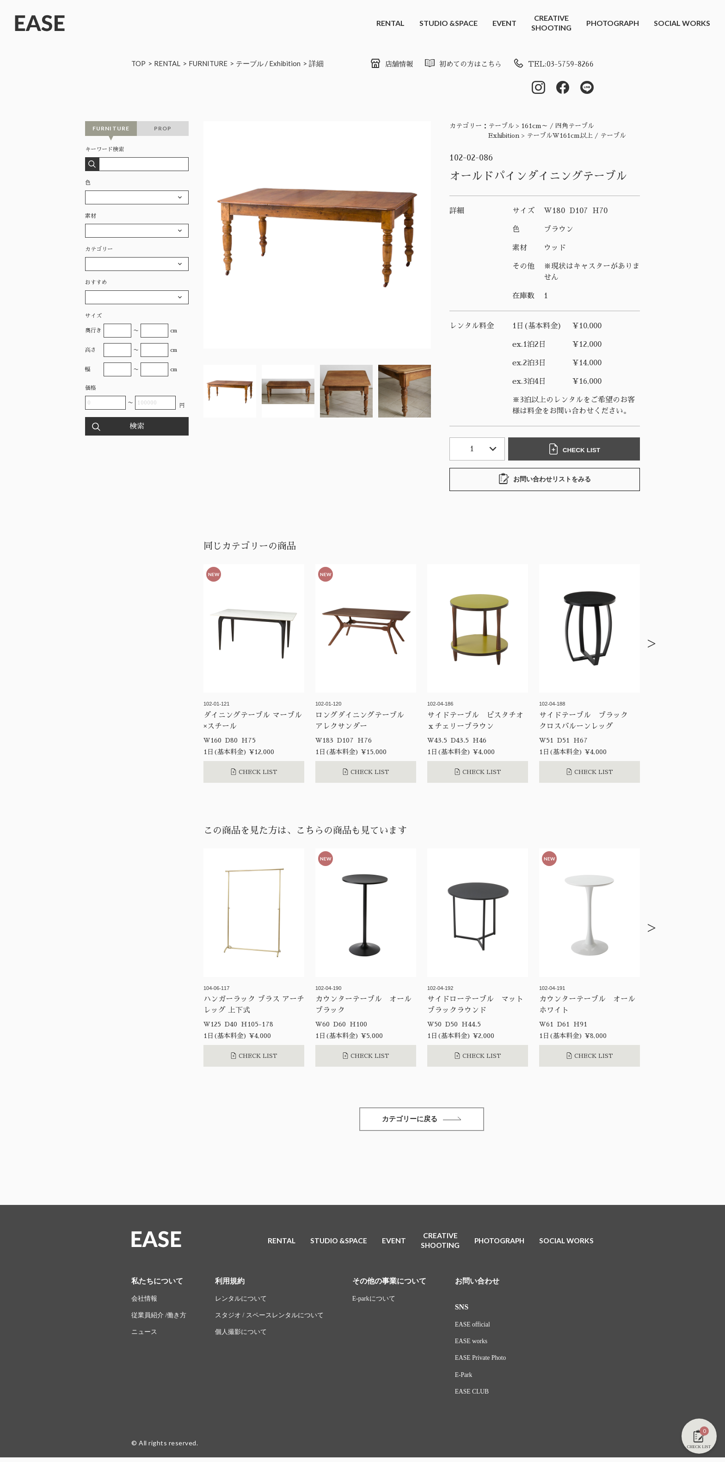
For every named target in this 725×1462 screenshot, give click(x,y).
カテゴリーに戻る (421, 1120)
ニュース (144, 1336)
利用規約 (230, 1284)
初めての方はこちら (459, 64)
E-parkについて (374, 1301)
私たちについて (157, 1284)
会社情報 (144, 1301)
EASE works (472, 1344)
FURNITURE (212, 63)
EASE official (473, 1327)
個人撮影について (241, 1336)
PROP (163, 129)
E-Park (464, 1379)
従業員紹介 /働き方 (158, 1318)
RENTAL (390, 22)
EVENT (504, 22)
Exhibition (293, 63)
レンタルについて (241, 1301)
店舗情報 (384, 64)
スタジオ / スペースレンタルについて (269, 1318)
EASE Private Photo (481, 1361)
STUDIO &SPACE (448, 22)
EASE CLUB (472, 1396)
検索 (136, 427)
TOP (139, 63)
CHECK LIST (575, 449)
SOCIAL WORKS (682, 22)
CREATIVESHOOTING (551, 22)
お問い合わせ (477, 1284)
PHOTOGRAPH (612, 22)
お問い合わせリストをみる (544, 479)
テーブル (256, 63)
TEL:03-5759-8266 (552, 64)
